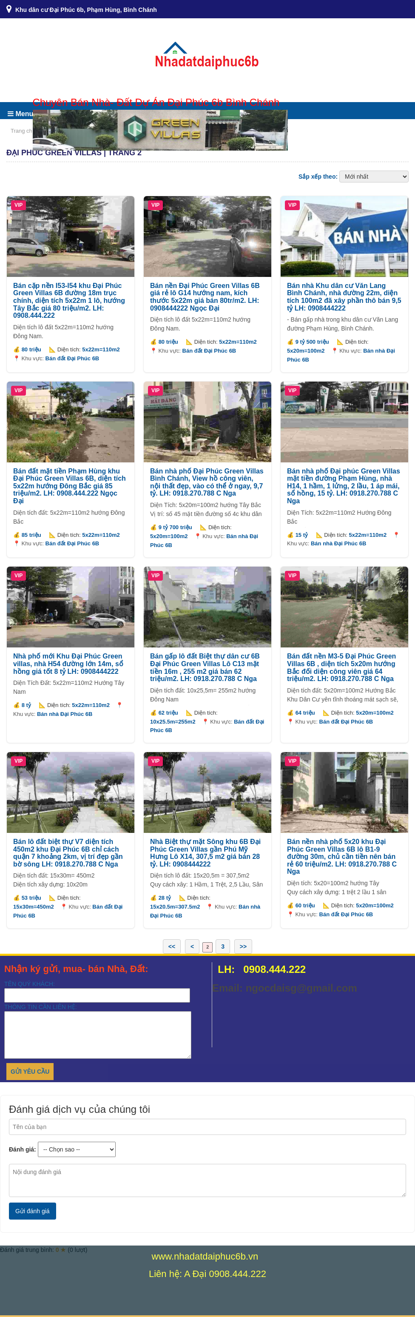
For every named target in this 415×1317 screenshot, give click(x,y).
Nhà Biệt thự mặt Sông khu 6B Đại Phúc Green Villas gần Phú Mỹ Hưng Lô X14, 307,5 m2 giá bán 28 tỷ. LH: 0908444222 (205, 853)
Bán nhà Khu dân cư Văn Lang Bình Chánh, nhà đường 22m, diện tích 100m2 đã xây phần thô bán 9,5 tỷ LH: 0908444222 (344, 297)
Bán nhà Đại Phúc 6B (339, 543)
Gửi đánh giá (32, 1211)
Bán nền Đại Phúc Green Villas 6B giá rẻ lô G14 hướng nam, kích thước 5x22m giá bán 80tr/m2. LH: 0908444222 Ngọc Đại (205, 297)
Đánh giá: (22, 1149)
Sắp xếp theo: (318, 176)
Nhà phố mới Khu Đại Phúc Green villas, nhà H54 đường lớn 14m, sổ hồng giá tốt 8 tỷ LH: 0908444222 (68, 664)
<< (171, 946)
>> (243, 946)
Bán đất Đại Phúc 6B (72, 358)
